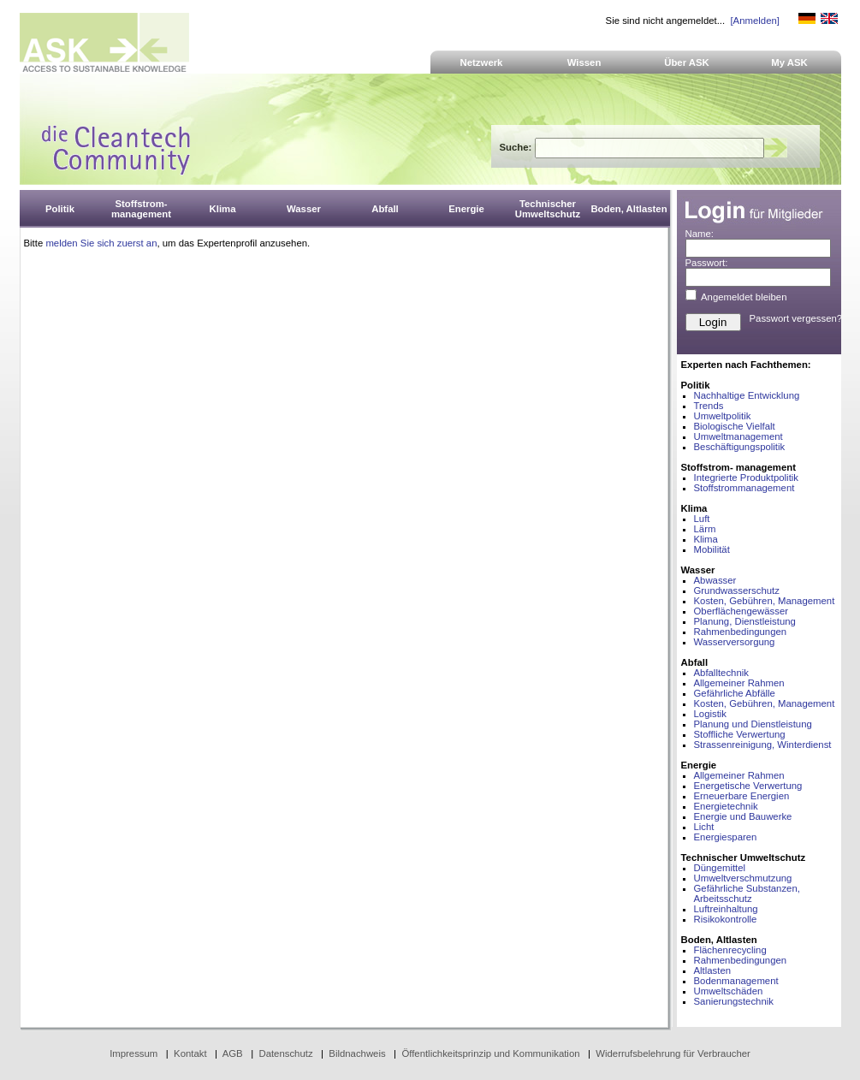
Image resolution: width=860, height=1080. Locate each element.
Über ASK (686, 62)
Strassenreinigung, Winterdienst (763, 744)
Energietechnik (726, 806)
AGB (232, 1053)
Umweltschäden (728, 991)
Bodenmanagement (736, 981)
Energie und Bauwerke (743, 816)
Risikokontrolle (725, 919)
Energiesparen (725, 837)
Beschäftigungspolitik (740, 447)
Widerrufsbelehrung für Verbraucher (673, 1053)
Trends (709, 406)
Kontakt (190, 1053)
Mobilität (712, 549)
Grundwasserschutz (737, 590)
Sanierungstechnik (734, 1001)
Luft (702, 518)
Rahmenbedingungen (740, 631)
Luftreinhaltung (726, 909)
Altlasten (713, 970)
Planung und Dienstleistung (753, 724)
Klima (706, 539)
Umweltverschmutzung (743, 878)
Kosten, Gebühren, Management (764, 601)
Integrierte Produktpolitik (746, 477)
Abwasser (715, 580)
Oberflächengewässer (741, 611)
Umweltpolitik (722, 416)
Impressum (133, 1053)
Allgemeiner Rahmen (739, 683)
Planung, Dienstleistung (745, 621)
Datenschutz (285, 1053)
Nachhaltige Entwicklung (747, 395)
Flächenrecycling (730, 950)
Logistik (710, 714)
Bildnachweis (357, 1053)
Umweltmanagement (738, 436)
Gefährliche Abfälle (734, 693)
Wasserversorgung (734, 642)
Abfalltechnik (721, 673)
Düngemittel (720, 868)
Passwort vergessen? (796, 318)
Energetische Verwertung (748, 785)
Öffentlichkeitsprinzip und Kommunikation (490, 1053)
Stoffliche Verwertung (740, 734)
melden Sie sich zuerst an (101, 243)
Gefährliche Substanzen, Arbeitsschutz (747, 893)
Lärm (705, 529)
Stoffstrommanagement (744, 488)
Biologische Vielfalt (734, 426)
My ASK (789, 62)
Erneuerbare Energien (742, 796)
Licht (704, 827)
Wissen (584, 62)
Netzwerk (481, 62)
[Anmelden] (754, 20)
